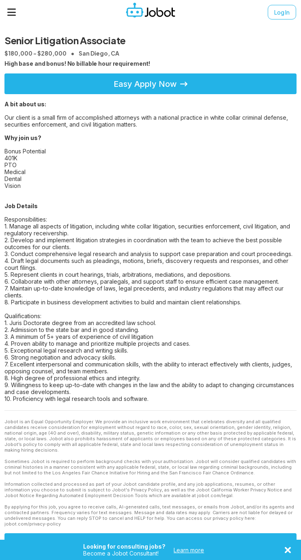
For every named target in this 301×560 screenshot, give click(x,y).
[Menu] (12, 12)
